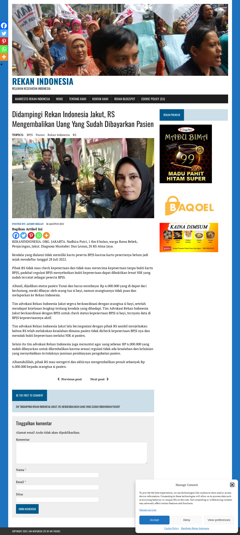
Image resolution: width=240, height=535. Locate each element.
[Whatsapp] (38, 235)
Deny (186, 520)
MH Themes (55, 531)
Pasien (40, 135)
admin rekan (35, 223)
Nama (20, 470)
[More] (46, 235)
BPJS (30, 135)
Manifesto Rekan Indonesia (195, 528)
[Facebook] (15, 235)
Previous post (69, 379)
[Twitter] (23, 235)
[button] (232, 485)
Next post (99, 379)
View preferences (219, 520)
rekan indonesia (59, 135)
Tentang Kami (77, 98)
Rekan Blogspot (124, 98)
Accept (154, 520)
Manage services (147, 509)
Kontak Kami (100, 98)
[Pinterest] (31, 235)
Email (20, 482)
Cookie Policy (171, 528)
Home (59, 98)
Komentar (23, 439)
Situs (19, 494)
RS (74, 135)
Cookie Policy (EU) (153, 98)
